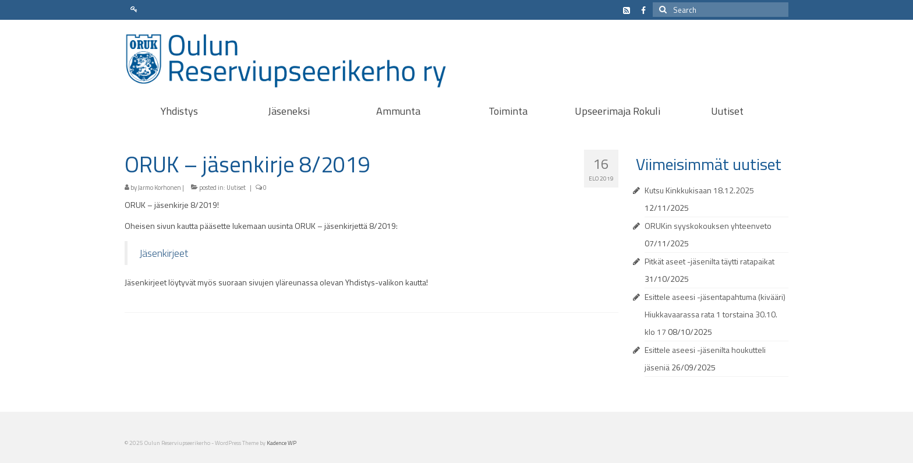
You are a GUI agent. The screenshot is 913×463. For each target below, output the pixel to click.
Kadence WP (281, 443)
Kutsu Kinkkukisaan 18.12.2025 (699, 190)
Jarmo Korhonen (159, 187)
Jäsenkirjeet (163, 253)
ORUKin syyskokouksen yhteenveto (708, 226)
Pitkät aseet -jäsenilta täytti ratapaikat (709, 261)
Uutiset (236, 187)
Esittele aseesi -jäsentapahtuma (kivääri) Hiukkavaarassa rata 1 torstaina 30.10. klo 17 (715, 314)
